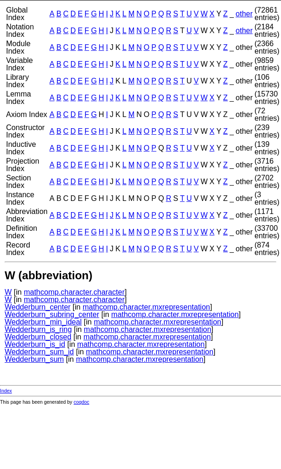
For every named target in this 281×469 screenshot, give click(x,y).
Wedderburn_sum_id (39, 352)
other (244, 14)
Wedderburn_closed (38, 337)
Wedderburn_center (37, 307)
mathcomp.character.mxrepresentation (146, 307)
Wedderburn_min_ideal (43, 322)
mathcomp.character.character (74, 292)
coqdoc (82, 402)
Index (6, 390)
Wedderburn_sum (34, 359)
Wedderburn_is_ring (38, 329)
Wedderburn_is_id (35, 344)
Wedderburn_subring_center (52, 314)
